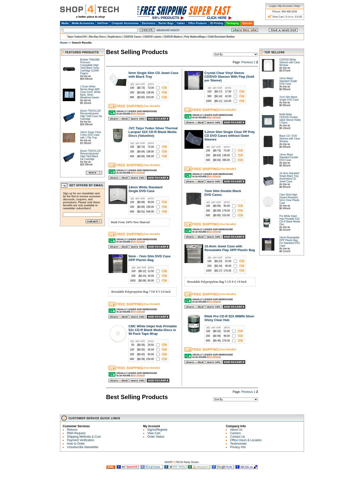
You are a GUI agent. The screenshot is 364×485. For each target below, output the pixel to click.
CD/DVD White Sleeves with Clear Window (289, 62)
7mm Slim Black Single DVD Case (289, 98)
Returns (72, 429)
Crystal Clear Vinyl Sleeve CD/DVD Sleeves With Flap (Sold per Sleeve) (229, 76)
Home (64, 42)
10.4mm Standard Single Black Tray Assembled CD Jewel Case (289, 177)
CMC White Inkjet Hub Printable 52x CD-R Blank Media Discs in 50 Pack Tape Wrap (152, 330)
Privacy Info (238, 447)
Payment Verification (80, 440)
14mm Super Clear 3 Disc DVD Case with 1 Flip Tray (90, 135)
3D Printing (216, 23)
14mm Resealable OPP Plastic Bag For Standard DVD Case (289, 241)
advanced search (168, 30)
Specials (247, 23)
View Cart (153, 433)
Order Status (155, 436)
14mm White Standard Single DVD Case (145, 189)
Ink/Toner (102, 23)
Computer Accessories (125, 23)
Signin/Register (157, 429)
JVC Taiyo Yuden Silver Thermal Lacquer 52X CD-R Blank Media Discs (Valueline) (153, 132)
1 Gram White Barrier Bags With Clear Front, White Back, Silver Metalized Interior (90, 92)
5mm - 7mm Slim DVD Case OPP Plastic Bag (149, 258)
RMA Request (76, 433)
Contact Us (237, 436)
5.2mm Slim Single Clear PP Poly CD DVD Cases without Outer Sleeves (229, 135)
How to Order (76, 443)
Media (64, 23)
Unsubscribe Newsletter (83, 447)
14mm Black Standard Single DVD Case (288, 81)
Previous (247, 62)
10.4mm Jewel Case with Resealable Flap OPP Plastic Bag (229, 248)
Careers (235, 433)
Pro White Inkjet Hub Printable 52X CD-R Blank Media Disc (289, 220)
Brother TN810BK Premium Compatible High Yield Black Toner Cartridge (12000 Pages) (90, 66)
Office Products (197, 23)
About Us (236, 429)
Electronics (148, 23)
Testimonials (238, 443)
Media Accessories (83, 23)
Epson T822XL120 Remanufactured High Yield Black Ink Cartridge (90, 154)
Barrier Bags (166, 23)
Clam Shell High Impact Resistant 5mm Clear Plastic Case (289, 198)
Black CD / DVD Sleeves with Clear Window (289, 139)
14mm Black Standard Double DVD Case (288, 157)
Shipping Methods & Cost (84, 436)
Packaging (232, 23)
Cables (181, 23)
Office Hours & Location (246, 440)
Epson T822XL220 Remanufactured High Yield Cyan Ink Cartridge (91, 114)
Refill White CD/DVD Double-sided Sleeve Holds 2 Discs (290, 118)
